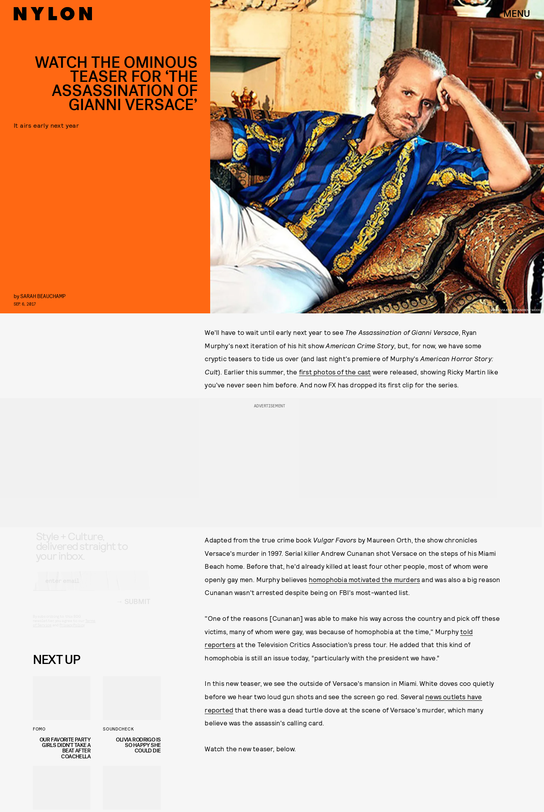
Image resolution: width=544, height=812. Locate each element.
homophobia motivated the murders (364, 579)
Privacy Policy (71, 631)
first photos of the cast (335, 372)
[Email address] (91, 587)
